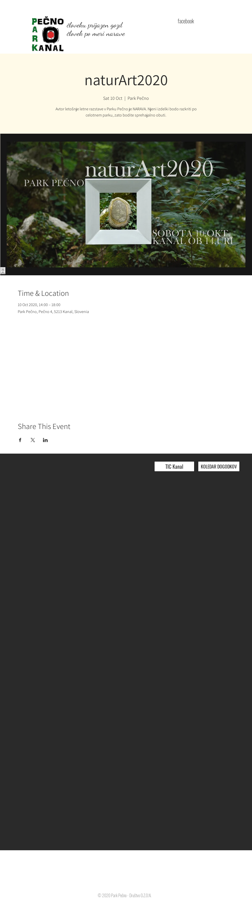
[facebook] (185, 21)
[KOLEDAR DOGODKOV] (219, 466)
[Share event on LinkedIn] (45, 440)
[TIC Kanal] (174, 466)
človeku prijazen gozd (94, 24)
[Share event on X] (32, 440)
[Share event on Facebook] (20, 440)
